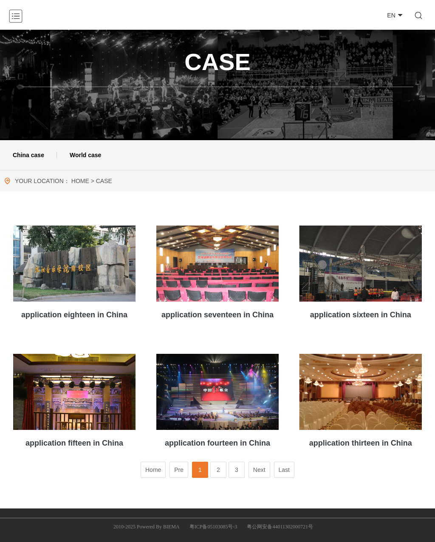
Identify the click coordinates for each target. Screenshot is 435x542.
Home (153, 469)
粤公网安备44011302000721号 (280, 527)
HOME (80, 181)
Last (284, 469)
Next (259, 469)
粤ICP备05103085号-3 (213, 527)
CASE (104, 181)
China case (28, 155)
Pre (179, 469)
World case (85, 155)
